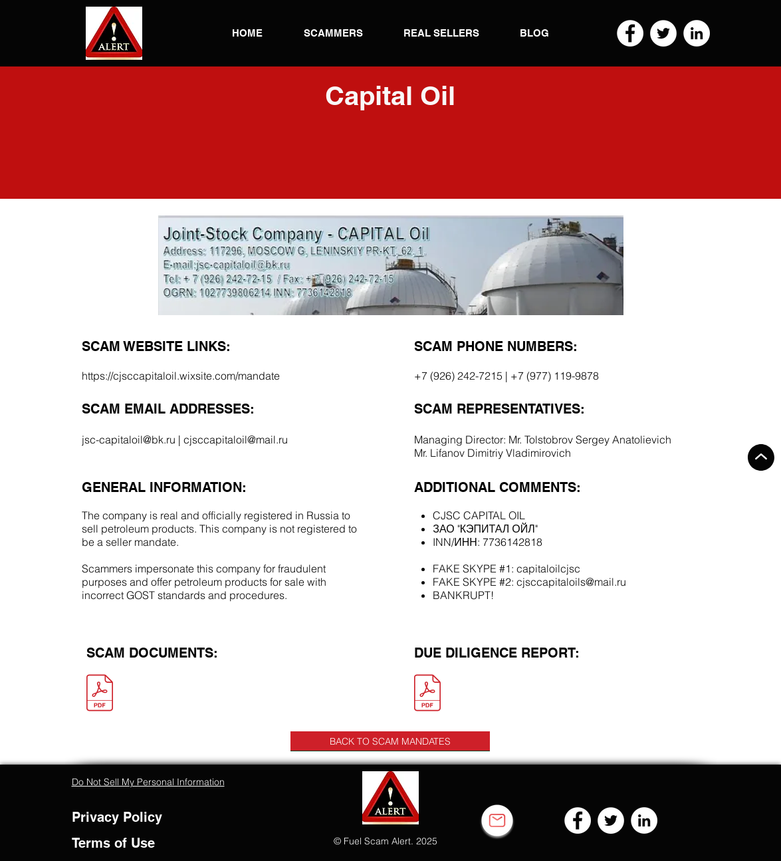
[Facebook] (630, 33)
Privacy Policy (117, 817)
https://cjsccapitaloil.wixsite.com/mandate (181, 375)
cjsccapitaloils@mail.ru (571, 581)
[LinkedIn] (696, 33)
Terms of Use (113, 843)
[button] (114, 33)
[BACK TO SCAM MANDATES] (390, 741)
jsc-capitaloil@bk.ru (128, 439)
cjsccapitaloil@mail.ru (235, 439)
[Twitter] (663, 33)
